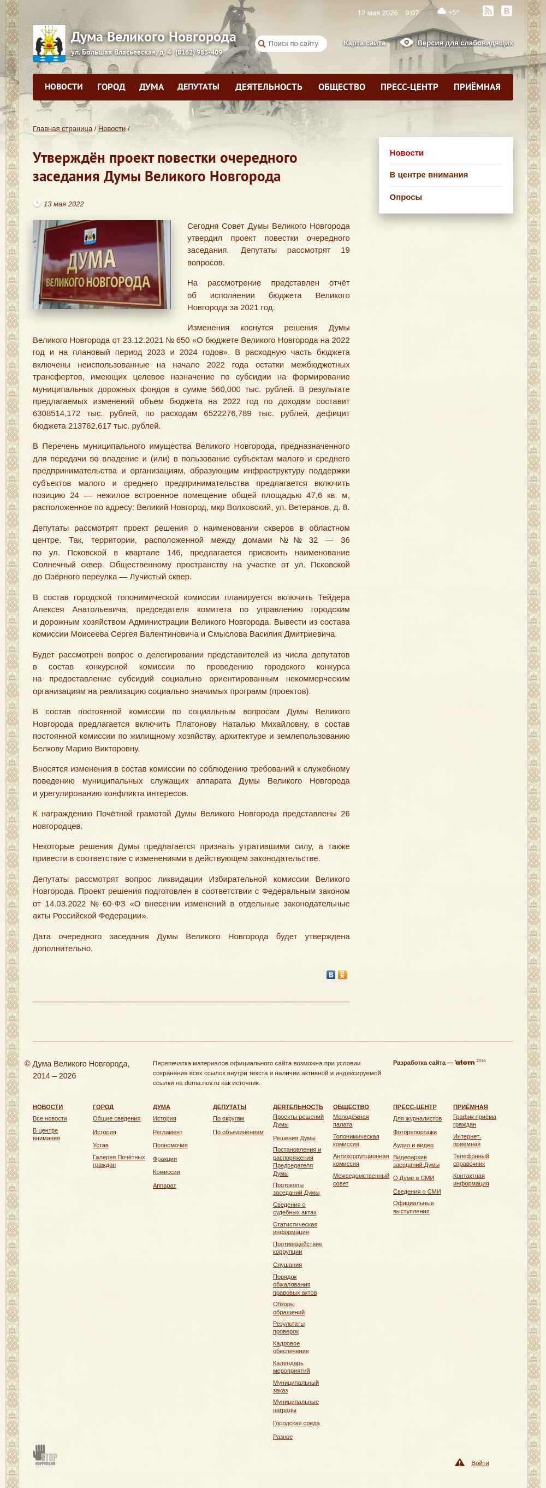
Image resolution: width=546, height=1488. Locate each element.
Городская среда (296, 1423)
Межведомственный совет (361, 1179)
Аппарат (164, 1185)
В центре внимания (429, 174)
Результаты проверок (289, 1327)
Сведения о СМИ (417, 1191)
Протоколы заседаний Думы (296, 1189)
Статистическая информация (295, 1228)
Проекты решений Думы (298, 1120)
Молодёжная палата (351, 1120)
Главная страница (62, 129)
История (104, 1132)
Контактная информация (471, 1179)
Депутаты (198, 86)
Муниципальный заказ (296, 1386)
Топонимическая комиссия (356, 1140)
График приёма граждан (474, 1120)
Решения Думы (294, 1138)
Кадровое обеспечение (291, 1347)
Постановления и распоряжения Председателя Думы (297, 1161)
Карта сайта (364, 43)
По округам (228, 1118)
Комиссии (166, 1172)
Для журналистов (417, 1118)
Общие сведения (116, 1118)
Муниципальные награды (296, 1405)
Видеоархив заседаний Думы (416, 1161)
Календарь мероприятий (291, 1367)
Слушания (287, 1264)
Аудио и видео (413, 1145)
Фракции (165, 1158)
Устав (101, 1145)
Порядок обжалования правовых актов (295, 1284)
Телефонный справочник (471, 1160)
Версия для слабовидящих (465, 43)
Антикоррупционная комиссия (361, 1160)
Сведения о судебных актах (295, 1208)
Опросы (406, 196)
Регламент (167, 1132)
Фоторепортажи (415, 1132)
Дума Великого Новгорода (87, 36)
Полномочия (170, 1145)
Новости (64, 86)
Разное (283, 1436)
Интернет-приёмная (467, 1140)
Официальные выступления (413, 1207)
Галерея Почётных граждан (119, 1161)
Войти (480, 1462)
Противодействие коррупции (297, 1248)
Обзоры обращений (289, 1308)
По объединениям (238, 1132)
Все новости (50, 1118)
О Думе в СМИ (414, 1178)
